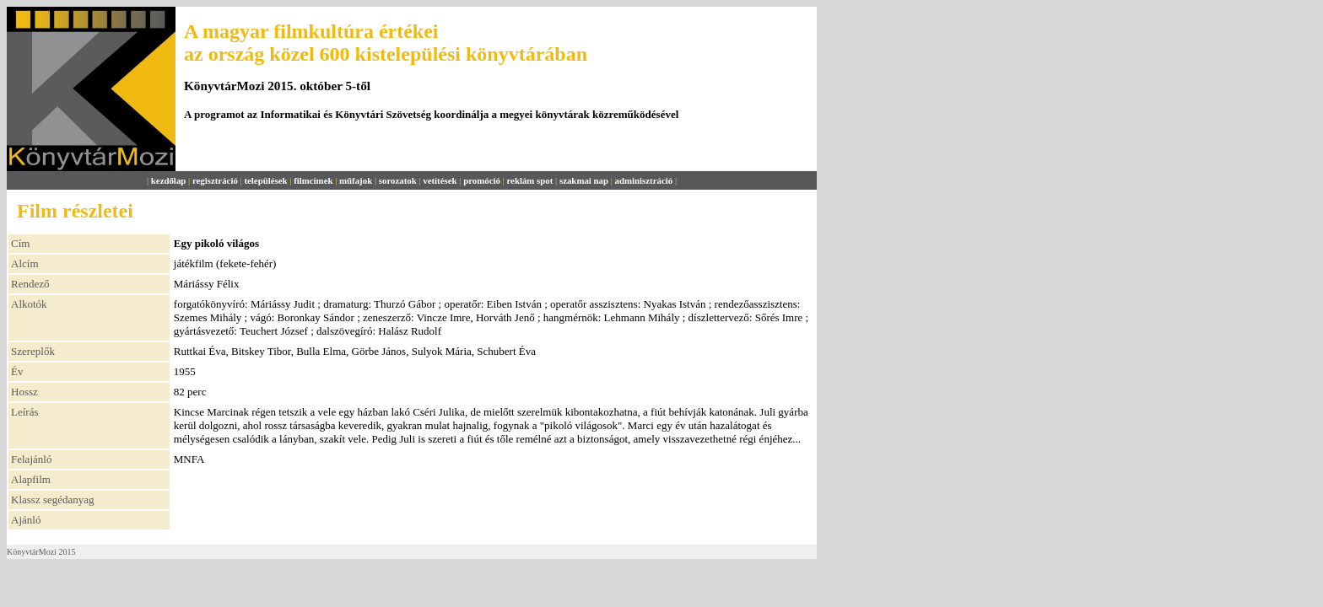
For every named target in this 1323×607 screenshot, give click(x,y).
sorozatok (398, 180)
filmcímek (313, 180)
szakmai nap (583, 180)
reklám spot (529, 180)
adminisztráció (644, 180)
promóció (481, 180)
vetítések (439, 180)
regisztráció (215, 180)
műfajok (355, 180)
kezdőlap (168, 180)
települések (265, 180)
